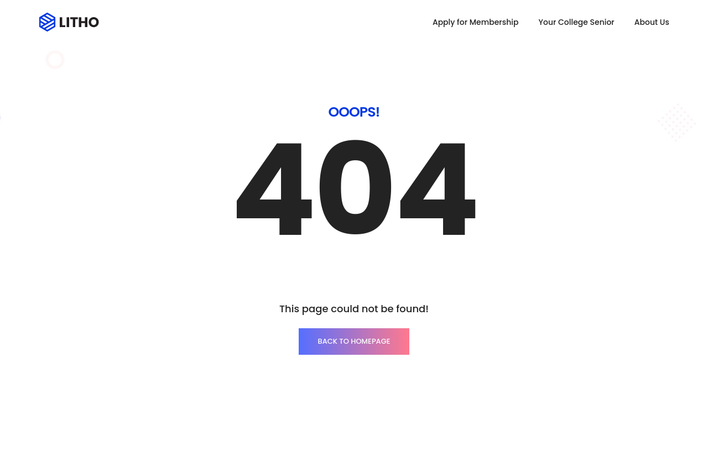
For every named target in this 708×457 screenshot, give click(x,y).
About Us (651, 22)
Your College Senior (576, 22)
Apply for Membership (476, 22)
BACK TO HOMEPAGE (353, 341)
